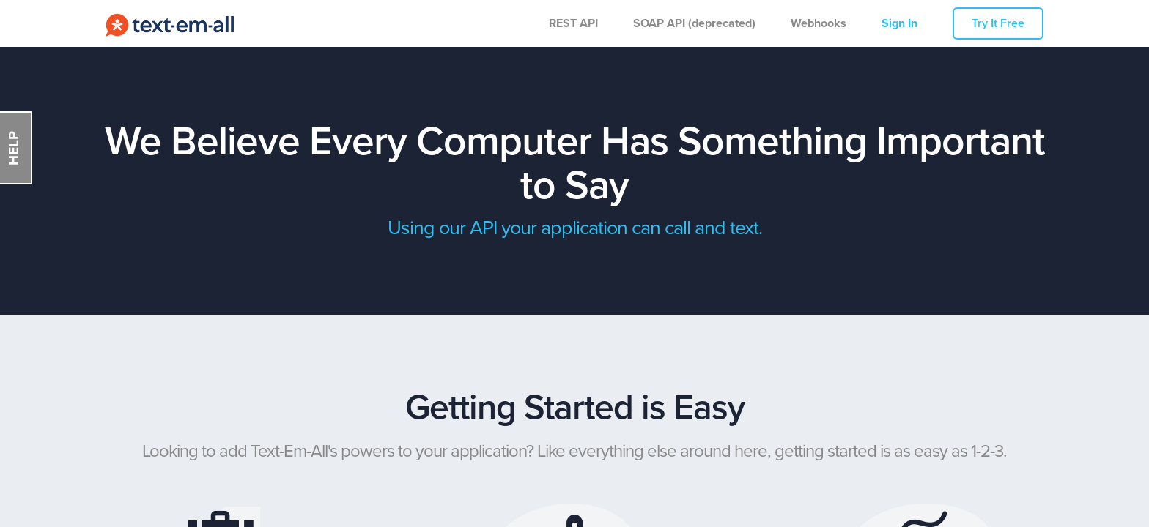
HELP (13, 148)
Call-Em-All (170, 24)
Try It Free (998, 23)
